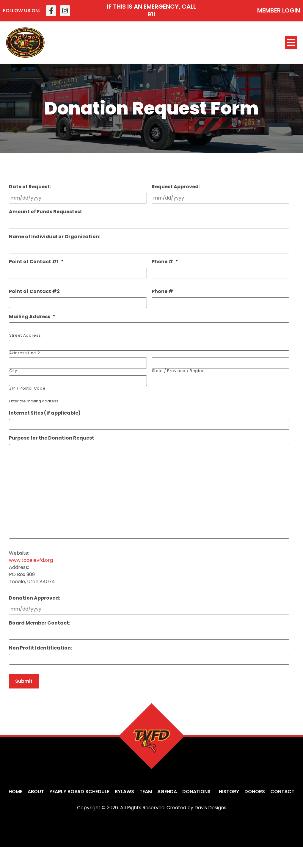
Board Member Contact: (39, 623)
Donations (197, 791)
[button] (291, 42)
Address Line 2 (24, 353)
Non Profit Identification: (40, 648)
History (229, 791)
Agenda (167, 791)
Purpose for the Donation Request (51, 438)
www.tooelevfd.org (31, 560)
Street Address (25, 335)
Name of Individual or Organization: (54, 237)
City (13, 370)
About (36, 791)
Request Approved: (176, 187)
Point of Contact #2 (34, 291)
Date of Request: (30, 187)
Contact (282, 791)
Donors (254, 791)
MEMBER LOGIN (278, 10)
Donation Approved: (34, 598)
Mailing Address (32, 316)
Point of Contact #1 (36, 262)
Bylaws (124, 791)
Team (145, 791)
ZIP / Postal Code (27, 388)
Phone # (165, 262)
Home (15, 791)
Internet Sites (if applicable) (45, 413)
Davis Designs (210, 807)
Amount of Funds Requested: (45, 212)
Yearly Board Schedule (79, 791)
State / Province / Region (178, 370)
